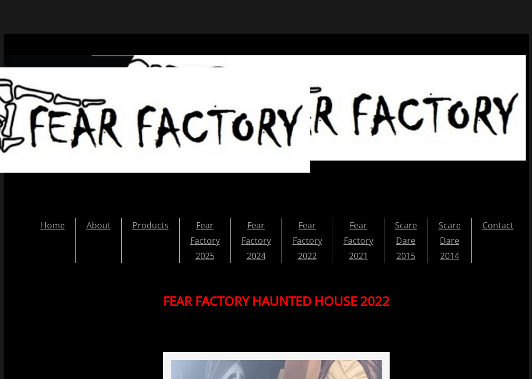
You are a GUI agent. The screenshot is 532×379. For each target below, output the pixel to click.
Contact (498, 225)
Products (150, 225)
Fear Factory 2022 (307, 241)
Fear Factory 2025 (205, 241)
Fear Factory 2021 (358, 241)
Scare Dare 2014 (450, 241)
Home (53, 225)
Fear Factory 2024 (256, 241)
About (98, 225)
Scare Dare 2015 (406, 241)
